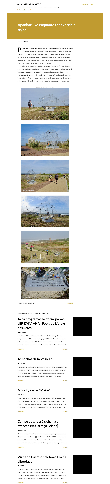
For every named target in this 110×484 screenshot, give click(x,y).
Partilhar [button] (70, 303)
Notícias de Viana (29, 303)
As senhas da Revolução (35, 359)
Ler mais (65, 349)
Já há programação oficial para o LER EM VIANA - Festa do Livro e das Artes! (41, 323)
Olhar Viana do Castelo (29, 4)
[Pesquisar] (85, 4)
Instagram (20, 10)
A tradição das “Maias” (34, 390)
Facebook (27, 10)
